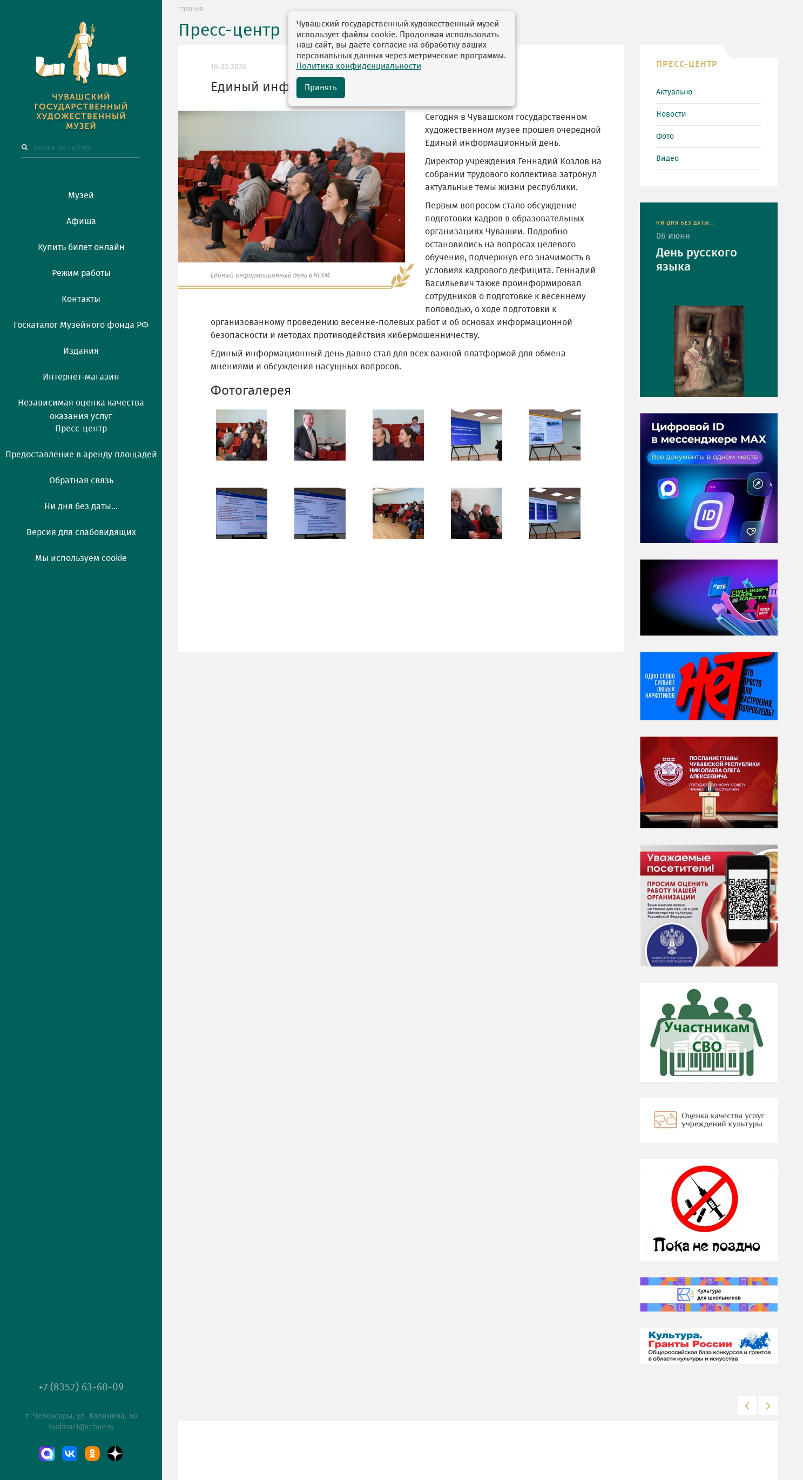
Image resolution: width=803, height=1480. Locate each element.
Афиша (81, 221)
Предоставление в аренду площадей (81, 454)
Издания (81, 351)
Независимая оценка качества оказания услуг (81, 407)
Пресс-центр (81, 428)
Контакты (81, 299)
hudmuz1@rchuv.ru (81, 1427)
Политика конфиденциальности (358, 66)
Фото (665, 136)
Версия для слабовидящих (81, 532)
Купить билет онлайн (81, 247)
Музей (81, 195)
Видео (667, 159)
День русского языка (696, 260)
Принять (321, 88)
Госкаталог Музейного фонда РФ (81, 325)
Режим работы (81, 273)
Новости (671, 114)
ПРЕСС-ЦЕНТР (687, 64)
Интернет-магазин (81, 377)
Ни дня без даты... (81, 506)
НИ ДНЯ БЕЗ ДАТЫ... (686, 223)
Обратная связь (81, 480)
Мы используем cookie (81, 558)
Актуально (674, 92)
